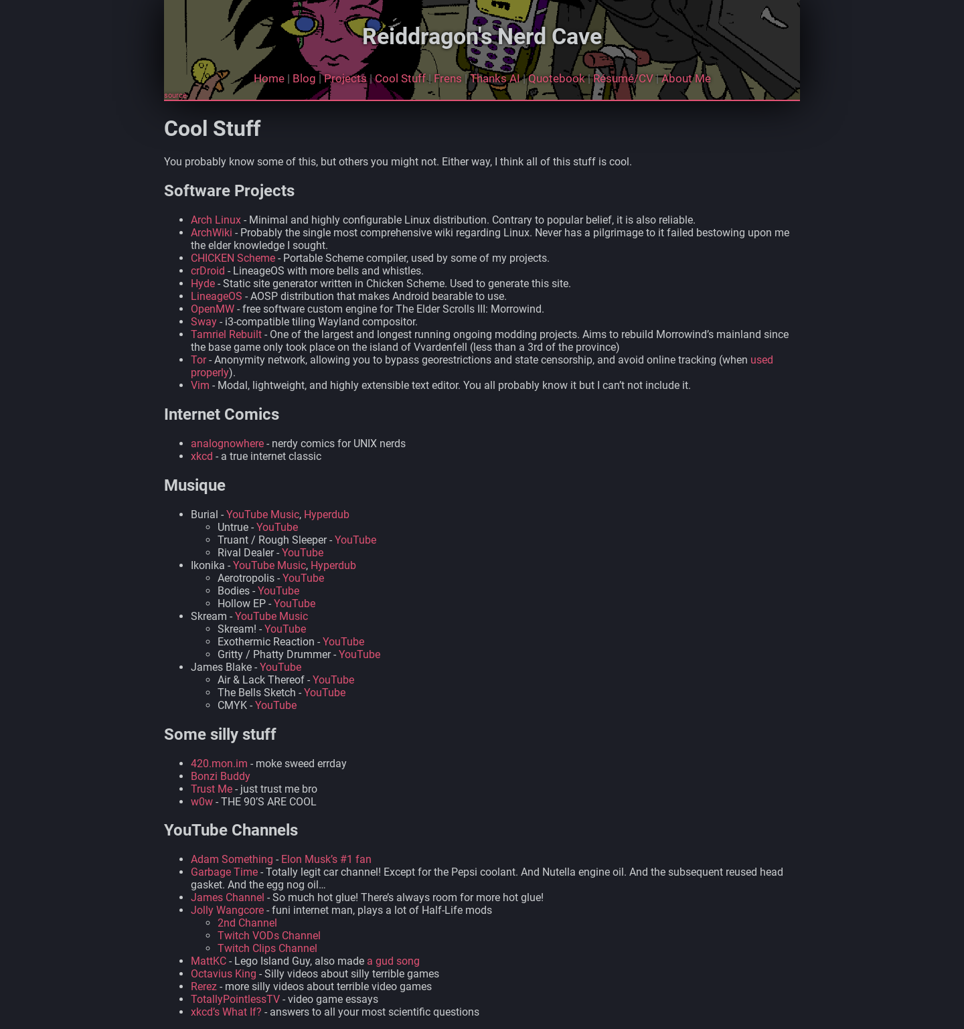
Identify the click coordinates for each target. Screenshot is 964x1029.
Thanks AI (495, 78)
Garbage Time (224, 872)
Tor (198, 359)
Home (269, 78)
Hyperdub (326, 514)
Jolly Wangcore (227, 910)
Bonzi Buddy (220, 776)
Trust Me (211, 789)
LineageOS (216, 296)
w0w (202, 801)
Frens (448, 78)
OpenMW (212, 309)
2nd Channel (247, 923)
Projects (345, 78)
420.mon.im (219, 763)
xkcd (202, 456)
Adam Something (232, 859)
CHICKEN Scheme (233, 258)
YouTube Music (262, 514)
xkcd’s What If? (226, 1012)
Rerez (204, 986)
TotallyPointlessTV (235, 999)
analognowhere (227, 443)
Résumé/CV (623, 78)
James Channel (227, 897)
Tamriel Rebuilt (226, 334)
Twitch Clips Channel (267, 948)
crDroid (208, 270)
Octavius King (223, 973)
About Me (686, 78)
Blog (304, 78)
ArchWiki (211, 232)
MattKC (208, 961)
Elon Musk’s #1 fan (326, 859)
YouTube (277, 527)
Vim (200, 385)
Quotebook (556, 78)
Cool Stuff (400, 78)
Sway (204, 321)
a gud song (393, 961)
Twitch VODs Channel (269, 935)
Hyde (203, 283)
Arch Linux (216, 220)
